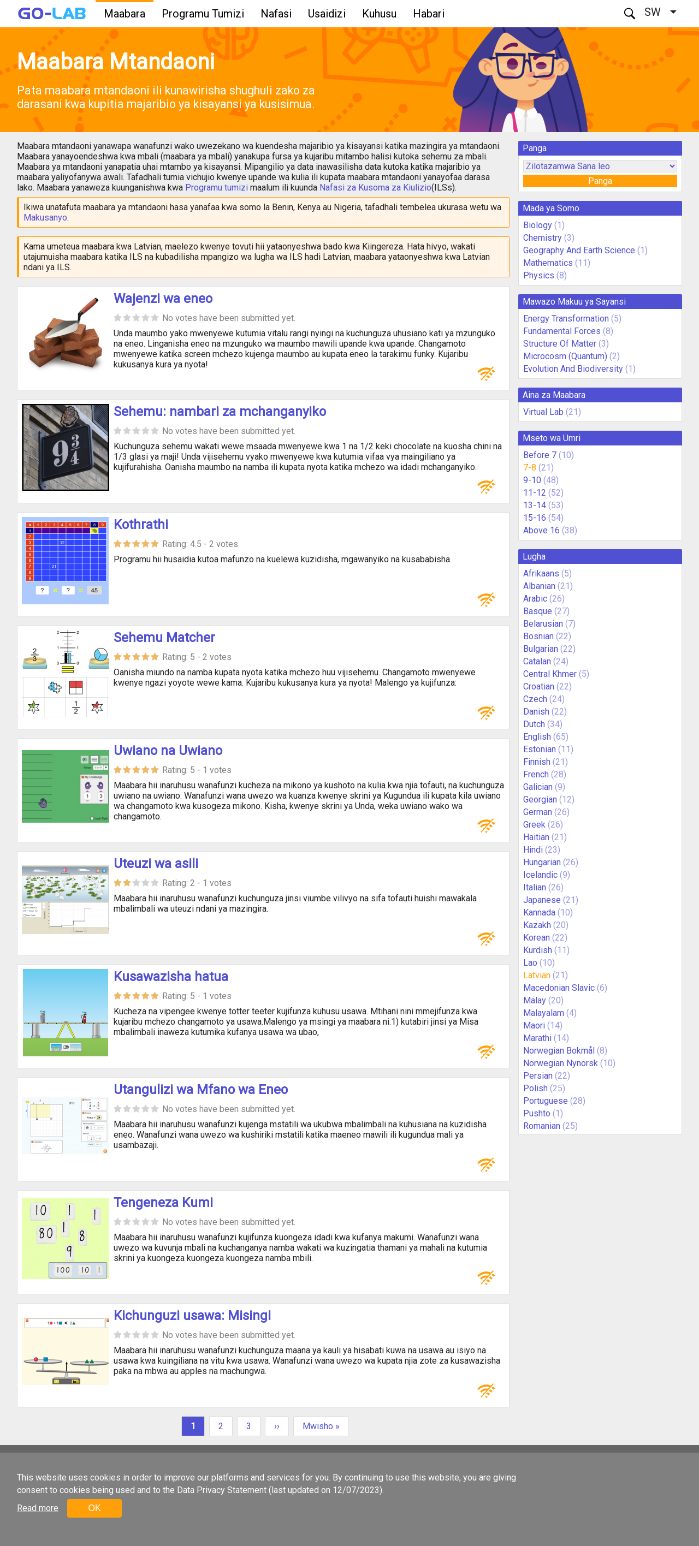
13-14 (534, 505)
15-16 (534, 518)
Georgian (540, 799)
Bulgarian (540, 649)
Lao (530, 963)
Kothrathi (141, 524)
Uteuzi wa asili (156, 863)
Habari (429, 13)
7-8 (529, 467)
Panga (600, 181)
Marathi (537, 1038)
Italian (534, 887)
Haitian (536, 837)
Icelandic (540, 875)
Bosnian (538, 636)
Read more (37, 1508)
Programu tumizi (216, 187)
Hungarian (542, 862)
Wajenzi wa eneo (163, 298)
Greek (534, 824)
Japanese (542, 900)
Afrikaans (541, 573)
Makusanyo (45, 217)
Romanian (541, 1126)
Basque (537, 611)
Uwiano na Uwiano (168, 750)
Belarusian (543, 624)
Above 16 (541, 530)
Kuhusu (379, 13)
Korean (536, 937)
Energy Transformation (566, 318)
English (537, 737)
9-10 (532, 480)
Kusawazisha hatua (171, 976)
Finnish (536, 762)
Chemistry (542, 238)
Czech (535, 699)
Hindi (533, 850)
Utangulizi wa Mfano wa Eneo (201, 1089)
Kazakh (537, 925)
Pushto (536, 1113)
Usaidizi (327, 13)
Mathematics (548, 263)
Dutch (534, 724)
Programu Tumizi (203, 13)
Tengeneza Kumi (163, 1202)
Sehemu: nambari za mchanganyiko (220, 411)
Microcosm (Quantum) (565, 356)
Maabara (124, 13)
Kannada (539, 912)
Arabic (535, 598)
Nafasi (276, 13)
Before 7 (539, 455)
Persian (538, 1076)
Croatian (538, 686)
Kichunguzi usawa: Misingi (192, 1315)
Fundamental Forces (562, 331)
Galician (538, 787)
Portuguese (545, 1101)
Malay (534, 1000)
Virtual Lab (543, 412)
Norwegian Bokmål (559, 1050)
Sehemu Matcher (164, 637)
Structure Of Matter (559, 343)
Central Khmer (550, 674)
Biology (537, 225)
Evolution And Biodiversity (573, 369)
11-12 (534, 492)
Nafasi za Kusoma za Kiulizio (375, 187)
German (537, 812)
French (536, 774)
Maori (534, 1025)
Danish (536, 711)
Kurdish (537, 950)
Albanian (539, 586)
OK (94, 1508)
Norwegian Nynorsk (560, 1063)
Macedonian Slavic (559, 988)
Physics (538, 275)
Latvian (536, 975)
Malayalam (543, 1013)
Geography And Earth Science (579, 250)
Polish (535, 1088)
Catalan (537, 661)
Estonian (539, 749)
